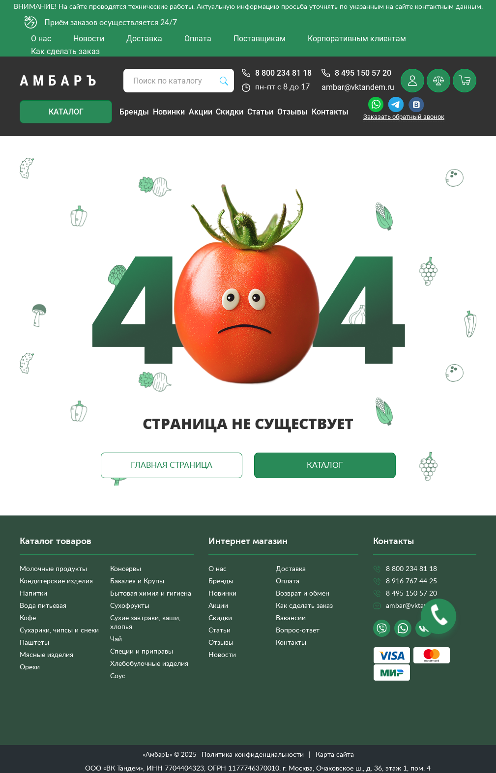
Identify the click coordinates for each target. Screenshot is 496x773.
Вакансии (291, 618)
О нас (217, 569)
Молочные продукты (53, 569)
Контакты (330, 111)
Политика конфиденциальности (253, 754)
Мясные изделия (46, 655)
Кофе (28, 618)
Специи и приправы (141, 651)
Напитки (33, 593)
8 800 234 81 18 (283, 73)
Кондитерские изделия (56, 581)
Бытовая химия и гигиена (150, 593)
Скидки (229, 111)
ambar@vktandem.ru (357, 87)
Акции (200, 111)
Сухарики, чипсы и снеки (59, 630)
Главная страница (171, 465)
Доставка (291, 569)
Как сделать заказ (304, 605)
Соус (117, 676)
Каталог (66, 111)
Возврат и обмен (302, 593)
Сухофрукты (129, 605)
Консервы (125, 569)
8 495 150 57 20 (363, 73)
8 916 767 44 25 (411, 581)
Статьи (260, 111)
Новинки (169, 111)
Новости (222, 655)
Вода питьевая (43, 605)
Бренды (134, 111)
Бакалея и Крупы (137, 581)
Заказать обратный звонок (403, 116)
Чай (116, 639)
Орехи (30, 667)
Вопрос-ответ (298, 630)
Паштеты (34, 642)
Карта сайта (335, 754)
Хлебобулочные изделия (149, 663)
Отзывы (292, 111)
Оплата (287, 581)
